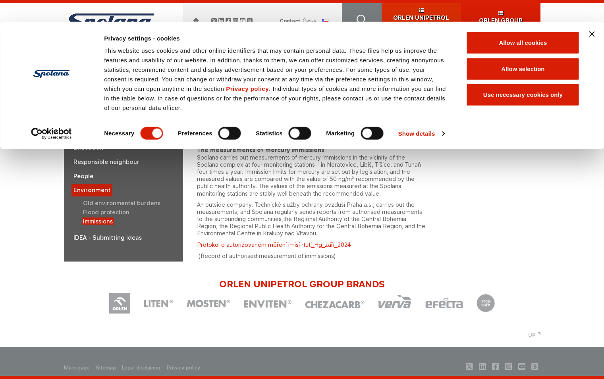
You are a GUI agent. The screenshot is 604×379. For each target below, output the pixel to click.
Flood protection (106, 212)
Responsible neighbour (106, 161)
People (83, 176)
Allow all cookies (523, 20)
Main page (77, 368)
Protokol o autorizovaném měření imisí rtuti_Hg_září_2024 (274, 244)
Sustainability (92, 133)
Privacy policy (247, 66)
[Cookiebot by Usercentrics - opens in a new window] (51, 112)
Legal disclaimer (141, 368)
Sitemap (106, 368)
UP (532, 335)
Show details (416, 111)
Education (88, 147)
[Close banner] (591, 12)
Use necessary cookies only (523, 72)
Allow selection (522, 47)
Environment (91, 190)
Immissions (98, 221)
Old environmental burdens (121, 203)
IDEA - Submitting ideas (107, 237)
